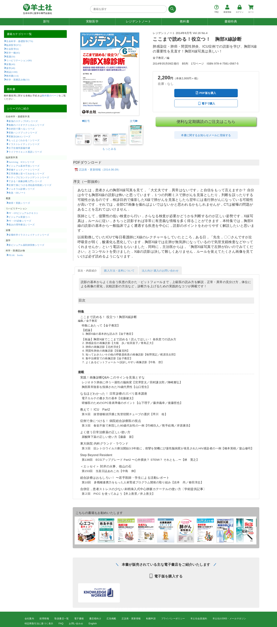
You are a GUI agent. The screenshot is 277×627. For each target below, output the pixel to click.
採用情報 (44, 618)
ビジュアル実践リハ (19, 217)
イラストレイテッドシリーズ (23, 144)
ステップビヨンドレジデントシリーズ (28, 177)
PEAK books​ (15, 255)
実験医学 (92, 21)
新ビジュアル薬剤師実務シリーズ (26, 245)
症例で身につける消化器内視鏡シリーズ (29, 185)
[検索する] (171, 9)
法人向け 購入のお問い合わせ (160, 270)
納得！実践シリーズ (19, 203)
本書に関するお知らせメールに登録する (206, 135)
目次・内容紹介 (87, 270)
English (93, 623)
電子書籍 (79, 618)
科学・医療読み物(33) (17, 79)
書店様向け (95, 618)
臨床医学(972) (13, 45)
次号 (134, 121)
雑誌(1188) (11, 72)
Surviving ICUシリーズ (21, 162)
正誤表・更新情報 (131, 618)
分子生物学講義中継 (19, 148)
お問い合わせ (76, 623)
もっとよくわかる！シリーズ (23, 140)
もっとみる (109, 148)
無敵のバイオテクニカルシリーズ (26, 125)
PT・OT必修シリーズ (19, 220)
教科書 (184, 21)
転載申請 (151, 618)
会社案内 (29, 618)
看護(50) (10, 56)
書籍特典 (230, 21)
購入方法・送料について (119, 270)
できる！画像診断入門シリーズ (25, 181)
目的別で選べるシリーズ (21, 129)
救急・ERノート (17, 192)
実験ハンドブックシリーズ (22, 132)
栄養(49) (10, 64)
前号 (86, 121)
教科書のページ (50, 95)
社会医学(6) (12, 49)
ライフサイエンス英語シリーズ (25, 152)
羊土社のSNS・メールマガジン (229, 618)
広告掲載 (111, 618)
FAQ (61, 623)
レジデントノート (138, 21)
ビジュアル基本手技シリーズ (23, 166)
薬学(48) (10, 68)
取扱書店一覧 (61, 618)
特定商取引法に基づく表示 (39, 623)
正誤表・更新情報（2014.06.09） (100, 169)
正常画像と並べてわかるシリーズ (26, 173)
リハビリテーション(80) (19, 60)
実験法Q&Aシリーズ (19, 136)
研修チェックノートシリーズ (23, 169)
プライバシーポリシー (173, 618)
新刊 (46, 21)
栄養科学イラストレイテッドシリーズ (28, 235)
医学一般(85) (13, 52)
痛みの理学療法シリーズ (21, 224)
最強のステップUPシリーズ (23, 121)
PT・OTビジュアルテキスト (23, 213)
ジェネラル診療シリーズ (21, 189)
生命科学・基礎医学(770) (19, 41)
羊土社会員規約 (198, 618)
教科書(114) (12, 76)
